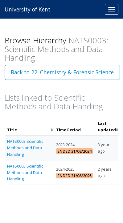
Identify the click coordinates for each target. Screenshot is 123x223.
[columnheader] (29, 127)
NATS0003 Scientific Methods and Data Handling (25, 147)
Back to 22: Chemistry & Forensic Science (62, 72)
